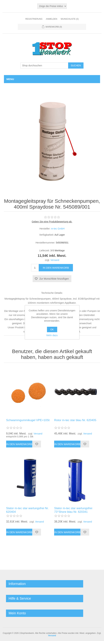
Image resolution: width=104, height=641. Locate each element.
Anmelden (51, 19)
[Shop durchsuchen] (44, 65)
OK (52, 329)
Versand (54, 260)
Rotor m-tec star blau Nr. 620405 (75, 420)
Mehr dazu (52, 335)
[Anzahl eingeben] (35, 267)
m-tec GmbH (58, 228)
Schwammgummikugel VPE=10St (28, 420)
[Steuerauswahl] (52, 6)
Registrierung (33, 19)
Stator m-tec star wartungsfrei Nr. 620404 (27, 510)
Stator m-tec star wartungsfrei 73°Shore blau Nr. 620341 (73, 510)
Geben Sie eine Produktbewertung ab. (52, 221)
